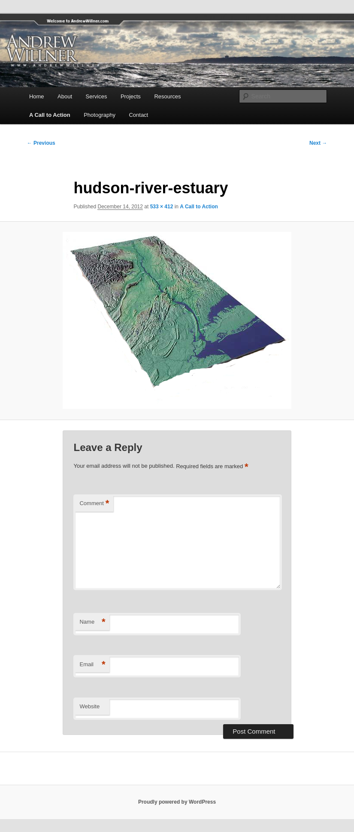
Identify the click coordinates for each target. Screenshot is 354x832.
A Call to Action (49, 115)
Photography (99, 115)
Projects (131, 96)
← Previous (41, 143)
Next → (318, 143)
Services (96, 96)
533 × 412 (161, 207)
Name (92, 622)
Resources (167, 96)
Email (92, 664)
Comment (94, 503)
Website (89, 706)
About (64, 96)
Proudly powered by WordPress (177, 802)
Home (36, 96)
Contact (138, 115)
